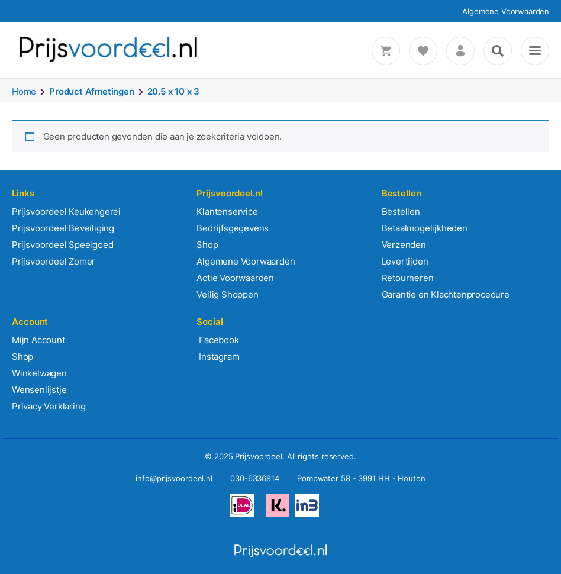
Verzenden (404, 244)
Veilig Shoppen (227, 294)
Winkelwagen (39, 373)
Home (24, 91)
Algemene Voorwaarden (505, 11)
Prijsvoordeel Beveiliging (63, 228)
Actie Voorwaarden (235, 277)
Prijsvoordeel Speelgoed (62, 244)
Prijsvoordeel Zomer (53, 261)
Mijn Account (38, 340)
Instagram (217, 356)
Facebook (217, 340)
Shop (207, 244)
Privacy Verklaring (48, 406)
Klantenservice (226, 211)
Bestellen (401, 211)
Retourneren (408, 277)
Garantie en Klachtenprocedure (446, 294)
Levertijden (405, 261)
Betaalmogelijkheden (425, 228)
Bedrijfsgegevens (232, 228)
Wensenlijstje (39, 389)
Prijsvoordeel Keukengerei (66, 211)
